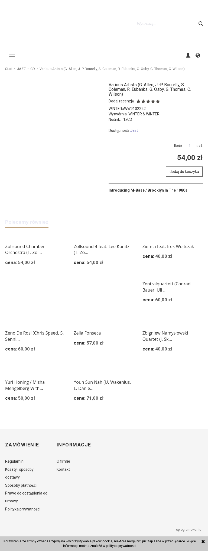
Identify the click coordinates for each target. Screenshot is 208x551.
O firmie (63, 461)
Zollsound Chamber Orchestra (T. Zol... (25, 249)
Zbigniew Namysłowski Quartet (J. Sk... (165, 336)
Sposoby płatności (21, 485)
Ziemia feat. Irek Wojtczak (168, 246)
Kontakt (63, 469)
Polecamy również (26, 222)
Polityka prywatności (22, 509)
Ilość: (178, 145)
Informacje (74, 445)
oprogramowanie (189, 530)
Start (8, 69)
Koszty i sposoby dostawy (19, 473)
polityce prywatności (121, 546)
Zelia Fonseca (87, 333)
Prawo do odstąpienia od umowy (26, 497)
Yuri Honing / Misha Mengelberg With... (25, 385)
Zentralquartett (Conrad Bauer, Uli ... (166, 287)
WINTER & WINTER (144, 114)
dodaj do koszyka (184, 171)
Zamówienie (22, 445)
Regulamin (14, 461)
